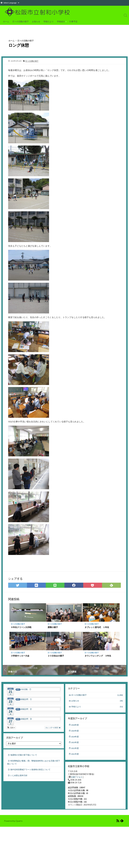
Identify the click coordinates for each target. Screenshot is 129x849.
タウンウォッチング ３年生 (98, 656)
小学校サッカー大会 (20, 656)
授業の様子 (53, 627)
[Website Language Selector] (11, 3)
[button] (11, 728)
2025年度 (75, 732)
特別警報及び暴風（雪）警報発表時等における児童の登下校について (33, 764)
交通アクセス (77, 778)
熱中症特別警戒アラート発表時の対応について (31, 771)
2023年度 (75, 744)
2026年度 (75, 726)
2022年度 (75, 750)
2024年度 (75, 738)
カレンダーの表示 (52, 728)
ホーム (6, 21)
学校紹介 (61, 21)
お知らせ (36, 21)
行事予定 (73, 21)
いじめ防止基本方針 (19, 777)
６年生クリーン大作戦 (21, 627)
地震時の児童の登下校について (24, 756)
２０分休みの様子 (56, 656)
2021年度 (75, 756)
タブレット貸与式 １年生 (97, 627)
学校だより (48, 21)
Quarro (19, 824)
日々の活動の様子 (20, 21)
